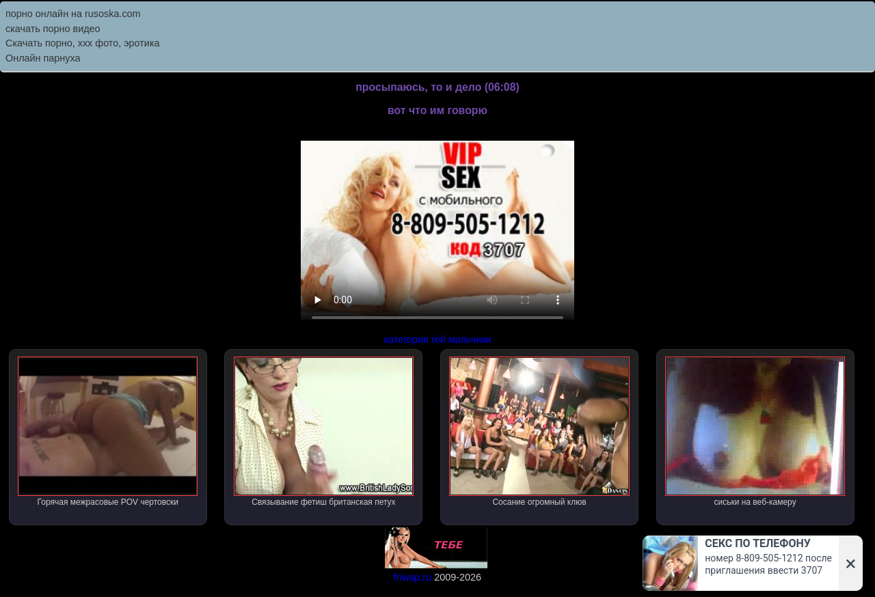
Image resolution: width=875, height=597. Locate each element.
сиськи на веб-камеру (755, 432)
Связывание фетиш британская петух (324, 432)
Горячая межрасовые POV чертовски (108, 432)
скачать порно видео (52, 28)
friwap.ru (412, 577)
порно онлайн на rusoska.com (73, 13)
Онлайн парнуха (43, 58)
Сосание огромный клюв (539, 432)
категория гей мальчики (437, 339)
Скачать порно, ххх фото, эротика (82, 43)
